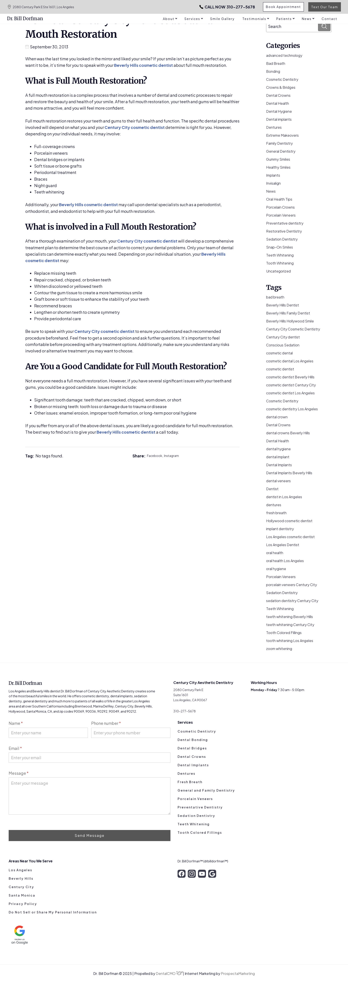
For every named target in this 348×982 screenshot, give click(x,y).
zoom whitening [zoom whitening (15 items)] (279, 648)
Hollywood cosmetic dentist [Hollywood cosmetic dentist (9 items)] (289, 520)
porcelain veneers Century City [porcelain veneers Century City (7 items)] (291, 584)
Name (16, 723)
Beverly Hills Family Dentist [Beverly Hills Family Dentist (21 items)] (288, 313)
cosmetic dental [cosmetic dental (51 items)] (279, 353)
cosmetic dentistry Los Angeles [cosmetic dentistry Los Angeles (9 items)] (292, 409)
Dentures (274, 127)
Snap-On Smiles (279, 247)
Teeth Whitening (280, 255)
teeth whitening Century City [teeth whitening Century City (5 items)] (290, 624)
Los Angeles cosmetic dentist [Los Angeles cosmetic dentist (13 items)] (290, 536)
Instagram (171, 456)
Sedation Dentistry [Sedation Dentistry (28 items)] (282, 592)
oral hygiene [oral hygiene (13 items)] (276, 568)
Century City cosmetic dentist (135, 127)
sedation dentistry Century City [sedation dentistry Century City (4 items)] (292, 600)
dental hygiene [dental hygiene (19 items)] (278, 449)
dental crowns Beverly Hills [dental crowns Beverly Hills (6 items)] (288, 433)
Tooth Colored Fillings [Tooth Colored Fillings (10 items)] (284, 632)
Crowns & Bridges (280, 87)
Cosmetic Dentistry (282, 79)
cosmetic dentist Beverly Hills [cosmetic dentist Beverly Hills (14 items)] (290, 377)
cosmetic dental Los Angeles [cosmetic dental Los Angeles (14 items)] (289, 361)
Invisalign (273, 183)
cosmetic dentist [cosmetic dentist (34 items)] (280, 369)
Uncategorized (278, 271)
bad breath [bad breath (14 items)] (275, 297)
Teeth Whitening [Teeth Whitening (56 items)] (280, 608)
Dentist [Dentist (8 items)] (272, 488)
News (271, 191)
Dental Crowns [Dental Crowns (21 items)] (278, 425)
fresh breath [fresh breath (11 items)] (276, 512)
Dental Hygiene (279, 111)
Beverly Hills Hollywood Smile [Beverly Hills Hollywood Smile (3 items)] (290, 321)
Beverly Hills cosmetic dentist (143, 65)
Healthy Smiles (278, 167)
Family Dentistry (279, 143)
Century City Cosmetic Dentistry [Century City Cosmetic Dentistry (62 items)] (293, 329)
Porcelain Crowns (280, 207)
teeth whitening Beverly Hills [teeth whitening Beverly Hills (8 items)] (289, 616)
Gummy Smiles (278, 159)
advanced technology (284, 55)
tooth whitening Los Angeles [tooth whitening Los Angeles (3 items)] (289, 640)
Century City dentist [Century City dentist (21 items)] (283, 337)
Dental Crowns (278, 95)
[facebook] (182, 874)
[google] (212, 874)
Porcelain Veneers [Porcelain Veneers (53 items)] (281, 576)
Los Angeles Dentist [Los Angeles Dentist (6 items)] (282, 544)
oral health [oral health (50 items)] (274, 552)
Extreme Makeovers (282, 135)
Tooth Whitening (280, 263)
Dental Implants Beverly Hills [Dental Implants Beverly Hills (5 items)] (289, 472)
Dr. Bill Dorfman (25, 18)
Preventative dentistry (284, 223)
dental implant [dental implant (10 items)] (277, 456)
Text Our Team (324, 7)
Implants (273, 175)
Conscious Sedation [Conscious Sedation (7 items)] (282, 345)
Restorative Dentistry (284, 231)
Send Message (90, 835)
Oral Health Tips (279, 199)
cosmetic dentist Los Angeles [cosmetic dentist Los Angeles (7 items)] (290, 393)
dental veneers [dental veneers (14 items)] (278, 480)
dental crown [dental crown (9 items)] (277, 417)
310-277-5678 (224, 6)
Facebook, (155, 456)
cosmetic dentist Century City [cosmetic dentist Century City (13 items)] (291, 385)
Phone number (106, 723)
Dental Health (277, 103)
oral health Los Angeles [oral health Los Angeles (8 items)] (285, 560)
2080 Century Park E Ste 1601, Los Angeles (40, 7)
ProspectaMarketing (238, 973)
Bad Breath (275, 63)
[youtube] (202, 874)
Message (19, 773)
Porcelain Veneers (281, 215)
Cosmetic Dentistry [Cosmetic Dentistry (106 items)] (282, 401)
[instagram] (192, 874)
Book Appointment (283, 7)
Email (15, 748)
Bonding (273, 71)
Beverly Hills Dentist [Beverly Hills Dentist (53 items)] (282, 305)
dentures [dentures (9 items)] (273, 504)
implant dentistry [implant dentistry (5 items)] (280, 528)
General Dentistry (280, 151)
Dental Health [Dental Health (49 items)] (277, 441)
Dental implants (279, 119)
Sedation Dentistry (282, 239)
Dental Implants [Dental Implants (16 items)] (279, 464)
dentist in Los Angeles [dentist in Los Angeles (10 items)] (284, 496)
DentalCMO (169, 973)
